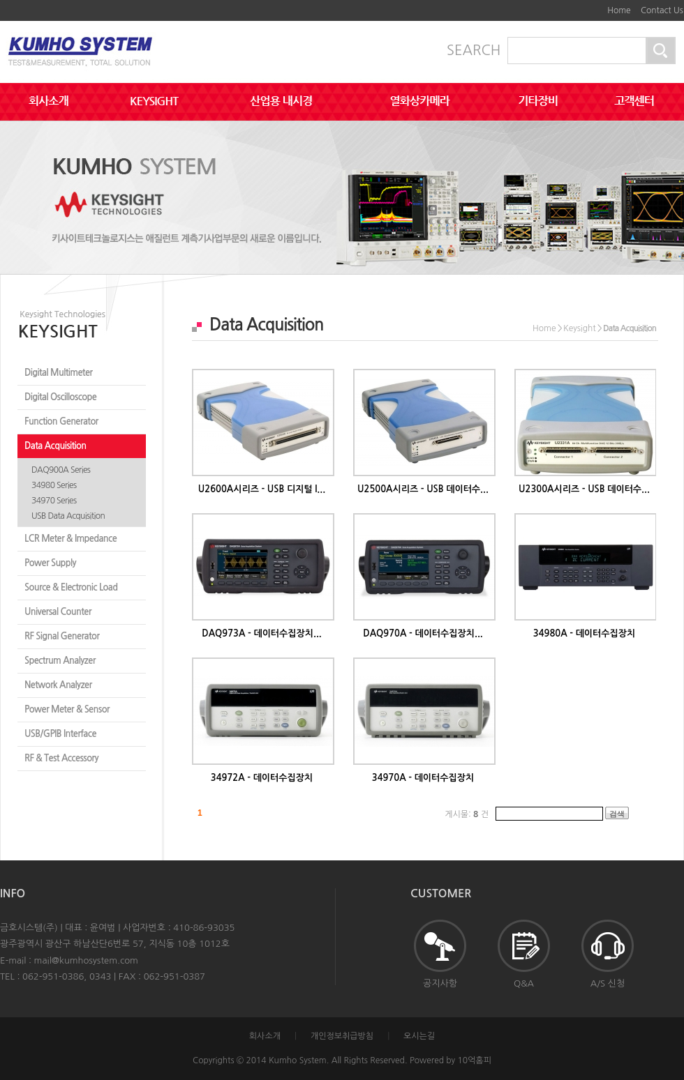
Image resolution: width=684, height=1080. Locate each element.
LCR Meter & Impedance (70, 538)
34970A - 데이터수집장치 (423, 777)
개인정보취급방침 (342, 1036)
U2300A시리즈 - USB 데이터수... (584, 489)
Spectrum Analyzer (60, 660)
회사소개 (265, 1036)
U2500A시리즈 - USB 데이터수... (423, 489)
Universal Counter (57, 611)
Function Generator (61, 421)
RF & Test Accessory (61, 758)
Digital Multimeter (58, 372)
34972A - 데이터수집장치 (262, 777)
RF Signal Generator (61, 636)
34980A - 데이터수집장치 (584, 633)
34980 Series (54, 485)
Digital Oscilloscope (60, 397)
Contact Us (662, 10)
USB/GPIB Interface (60, 733)
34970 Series (54, 500)
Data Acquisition (55, 445)
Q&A (524, 954)
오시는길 (419, 1036)
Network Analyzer (58, 685)
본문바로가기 (583, 5)
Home (618, 10)
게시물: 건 (467, 814)
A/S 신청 (607, 954)
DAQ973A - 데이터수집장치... (262, 633)
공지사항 (440, 954)
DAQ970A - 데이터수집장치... (423, 633)
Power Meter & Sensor (67, 709)
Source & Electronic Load (70, 587)
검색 (617, 813)
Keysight (579, 328)
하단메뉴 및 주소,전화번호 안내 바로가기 (593, 5)
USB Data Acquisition (68, 516)
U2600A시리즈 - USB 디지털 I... (261, 489)
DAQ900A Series (60, 470)
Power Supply (50, 563)
